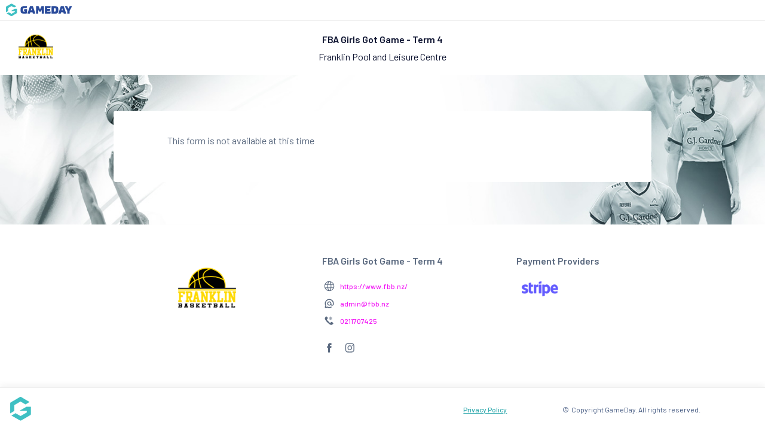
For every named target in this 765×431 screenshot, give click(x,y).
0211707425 (358, 321)
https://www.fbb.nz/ (374, 286)
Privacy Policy (485, 409)
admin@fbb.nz (364, 303)
